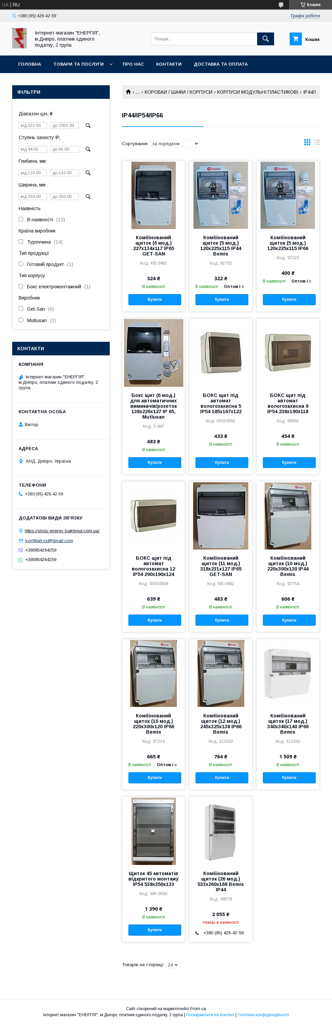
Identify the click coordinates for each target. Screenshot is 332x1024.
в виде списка (317, 144)
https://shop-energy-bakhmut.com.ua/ (62, 530)
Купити (155, 299)
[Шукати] (265, 38)
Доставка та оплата (221, 64)
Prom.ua (198, 1008)
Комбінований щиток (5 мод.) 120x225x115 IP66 (287, 243)
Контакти (169, 64)
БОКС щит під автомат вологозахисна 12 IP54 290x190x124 (153, 566)
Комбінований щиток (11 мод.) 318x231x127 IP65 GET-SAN (221, 566)
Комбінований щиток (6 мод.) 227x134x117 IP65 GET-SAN (153, 246)
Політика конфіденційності (263, 1014)
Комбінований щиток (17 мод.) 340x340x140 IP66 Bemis (288, 724)
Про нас (133, 64)
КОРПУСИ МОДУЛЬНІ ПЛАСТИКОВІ (257, 92)
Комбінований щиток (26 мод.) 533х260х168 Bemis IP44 (221, 881)
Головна (29, 64)
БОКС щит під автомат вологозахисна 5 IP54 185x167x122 (221, 403)
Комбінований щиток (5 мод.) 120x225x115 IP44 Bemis (220, 246)
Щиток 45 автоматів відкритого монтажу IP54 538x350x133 (153, 879)
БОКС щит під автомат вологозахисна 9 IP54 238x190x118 (287, 403)
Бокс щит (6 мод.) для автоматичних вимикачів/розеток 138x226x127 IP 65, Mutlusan (153, 406)
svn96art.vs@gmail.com (49, 540)
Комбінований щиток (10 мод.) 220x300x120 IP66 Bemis (153, 724)
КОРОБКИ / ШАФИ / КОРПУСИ (178, 92)
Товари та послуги (78, 64)
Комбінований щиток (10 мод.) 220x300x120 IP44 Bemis (288, 566)
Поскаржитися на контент (210, 1014)
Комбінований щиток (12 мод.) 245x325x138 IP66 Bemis (221, 724)
